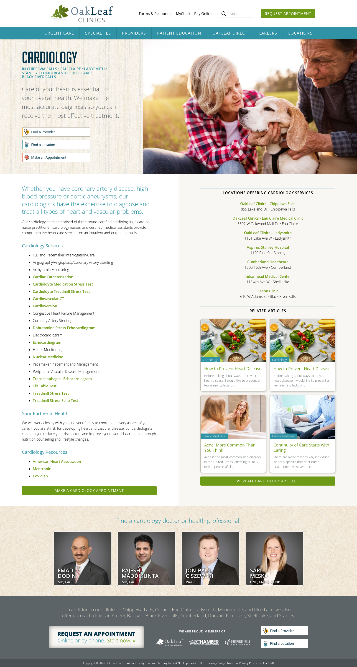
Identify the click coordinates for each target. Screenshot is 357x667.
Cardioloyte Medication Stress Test (63, 284)
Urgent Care (59, 33)
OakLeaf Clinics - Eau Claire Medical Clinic (267, 218)
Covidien (40, 476)
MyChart (183, 13)
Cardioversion (45, 305)
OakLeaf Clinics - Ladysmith (268, 232)
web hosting (159, 663)
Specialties (98, 33)
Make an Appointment (48, 157)
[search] (224, 13)
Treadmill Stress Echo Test (55, 400)
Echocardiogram (47, 342)
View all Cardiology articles (268, 481)
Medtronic (42, 468)
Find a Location (43, 144)
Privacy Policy (216, 663)
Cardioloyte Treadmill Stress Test (61, 291)
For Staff (268, 663)
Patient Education (179, 33)
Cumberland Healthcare (267, 261)
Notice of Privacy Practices (244, 663)
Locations (300, 33)
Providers (134, 33)
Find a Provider (43, 132)
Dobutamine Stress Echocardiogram (64, 327)
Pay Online (203, 13)
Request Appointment (288, 13)
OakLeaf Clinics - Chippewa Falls (267, 203)
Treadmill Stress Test (51, 393)
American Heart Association (57, 461)
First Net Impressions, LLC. (188, 663)
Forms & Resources (155, 13)
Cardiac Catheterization (53, 276)
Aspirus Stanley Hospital (268, 247)
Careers (268, 33)
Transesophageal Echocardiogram (62, 378)
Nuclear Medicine (48, 356)
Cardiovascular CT (48, 298)
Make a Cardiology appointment (89, 490)
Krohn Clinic (268, 290)
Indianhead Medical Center (268, 276)
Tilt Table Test (44, 386)
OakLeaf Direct (229, 33)
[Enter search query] (237, 14)
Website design (136, 663)
